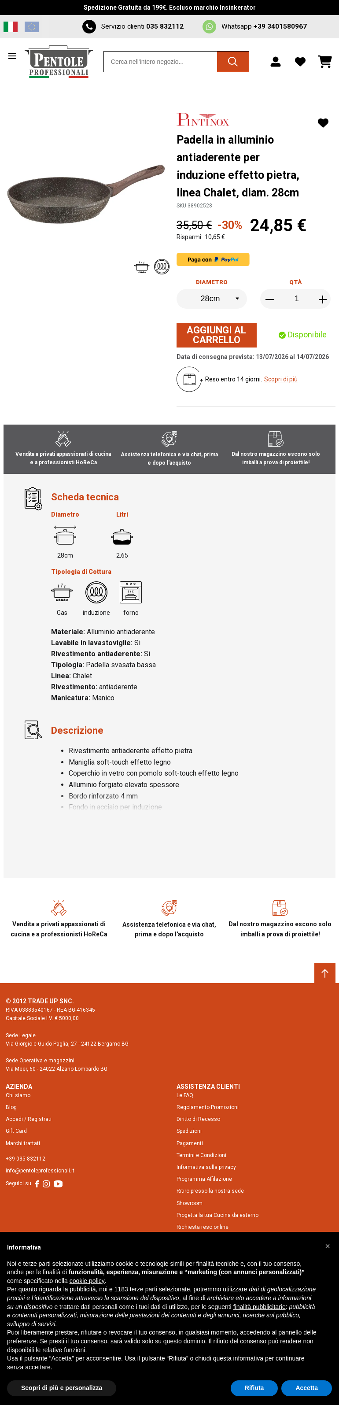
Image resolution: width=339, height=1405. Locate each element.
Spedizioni (189, 1131)
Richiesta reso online (202, 1227)
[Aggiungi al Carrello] (217, 335)
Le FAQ (185, 1095)
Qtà (295, 282)
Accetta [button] (306, 1387)
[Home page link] (59, 61)
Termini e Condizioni (201, 1155)
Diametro (212, 282)
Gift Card (16, 1131)
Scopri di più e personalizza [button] (61, 1387)
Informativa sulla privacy (206, 1167)
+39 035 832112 (25, 1159)
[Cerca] (233, 62)
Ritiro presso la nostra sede (210, 1191)
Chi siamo (18, 1095)
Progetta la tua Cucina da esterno (217, 1215)
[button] (328, 1246)
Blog (11, 1107)
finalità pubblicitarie (259, 1306)
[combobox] (176, 61)
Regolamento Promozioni (208, 1107)
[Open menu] (14, 56)
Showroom (190, 1203)
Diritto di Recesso (198, 1119)
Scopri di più (281, 379)
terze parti (143, 1289)
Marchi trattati (23, 1143)
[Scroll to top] (324, 973)
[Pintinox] (204, 120)
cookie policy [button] (87, 1280)
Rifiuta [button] (254, 1387)
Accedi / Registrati (29, 1119)
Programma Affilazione (204, 1179)
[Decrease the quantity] (270, 299)
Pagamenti (190, 1143)
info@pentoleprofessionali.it (40, 1171)
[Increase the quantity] (322, 299)
